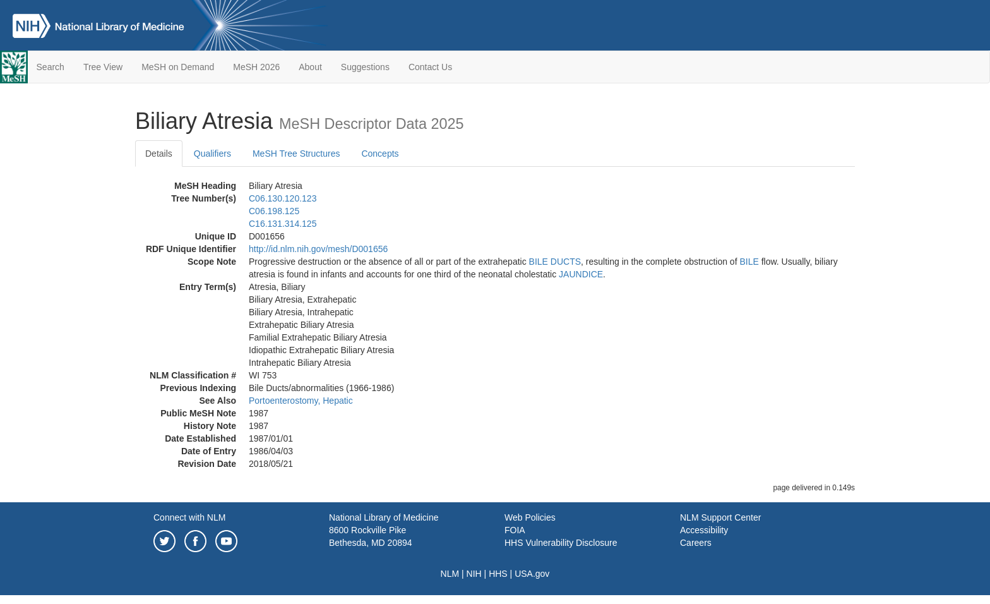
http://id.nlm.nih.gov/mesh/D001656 (318, 249)
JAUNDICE (581, 274)
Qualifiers (212, 153)
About (310, 67)
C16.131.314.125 (282, 224)
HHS (498, 574)
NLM (450, 574)
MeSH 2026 (256, 67)
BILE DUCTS (555, 262)
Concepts (379, 153)
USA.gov (532, 574)
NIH (474, 574)
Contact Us (430, 67)
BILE (748, 262)
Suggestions (365, 67)
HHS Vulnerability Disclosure (560, 543)
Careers (696, 543)
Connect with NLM (189, 517)
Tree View (102, 67)
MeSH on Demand (177, 67)
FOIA (514, 530)
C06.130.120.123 (282, 198)
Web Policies (530, 517)
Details (158, 153)
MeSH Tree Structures (296, 153)
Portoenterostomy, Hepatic (301, 401)
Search (50, 67)
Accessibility (704, 530)
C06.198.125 (274, 211)
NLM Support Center (720, 517)
